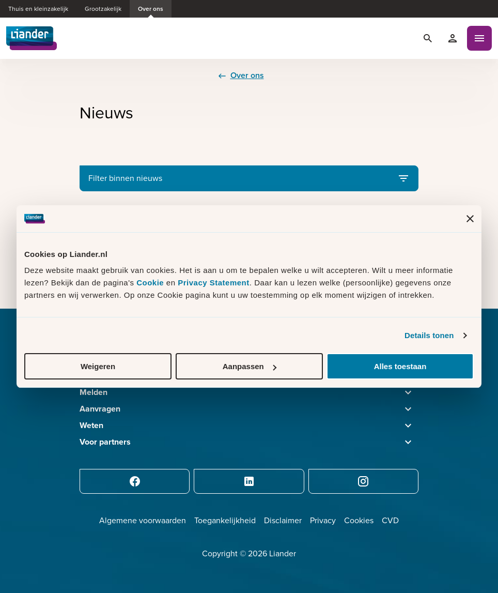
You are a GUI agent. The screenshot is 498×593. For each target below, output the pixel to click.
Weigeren (98, 366)
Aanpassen (249, 366)
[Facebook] (135, 481)
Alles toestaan (400, 366)
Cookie (151, 282)
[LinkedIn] (249, 481)
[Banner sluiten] (470, 218)
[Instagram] (363, 481)
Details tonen (429, 335)
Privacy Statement (214, 282)
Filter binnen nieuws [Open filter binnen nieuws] (249, 178)
